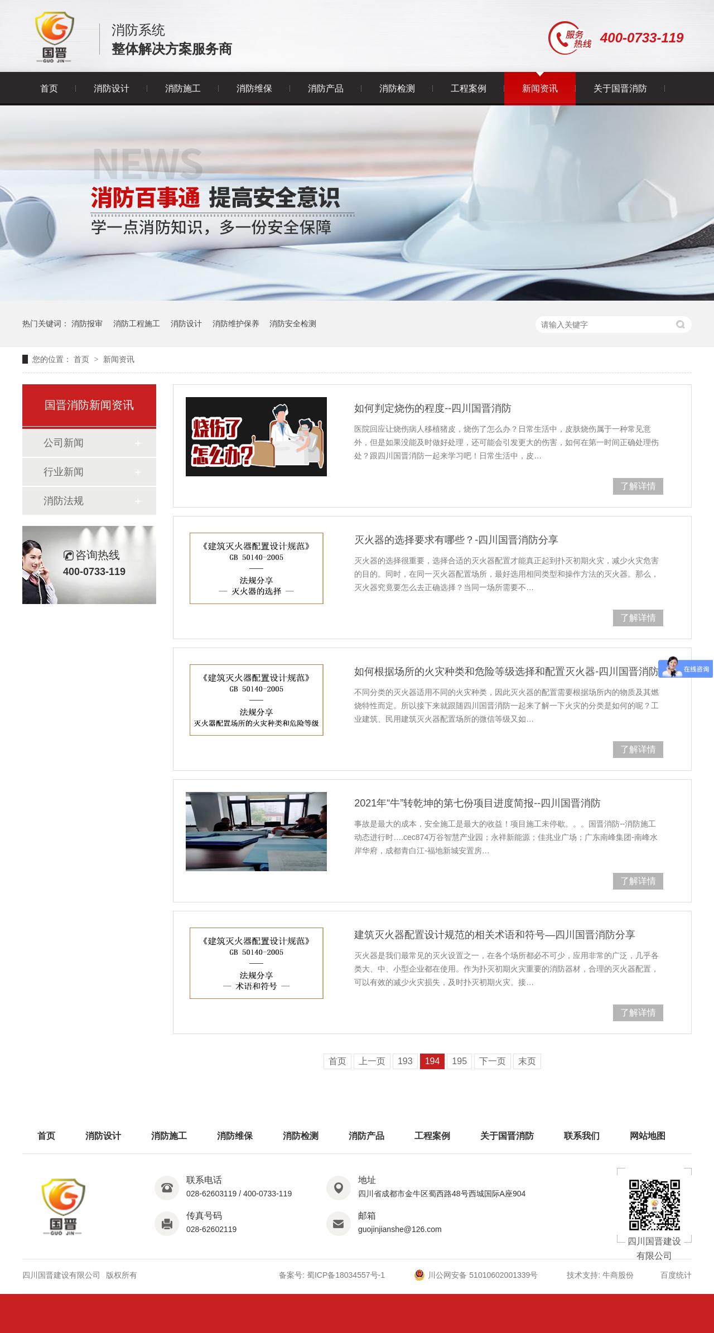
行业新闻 (64, 471)
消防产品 (326, 88)
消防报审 (87, 323)
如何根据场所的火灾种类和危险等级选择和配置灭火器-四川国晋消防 (506, 671)
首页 (49, 88)
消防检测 (397, 88)
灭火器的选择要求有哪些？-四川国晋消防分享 (456, 539)
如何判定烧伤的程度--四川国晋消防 (433, 408)
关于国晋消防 (620, 88)
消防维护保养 (236, 323)
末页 (527, 1061)
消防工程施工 (136, 323)
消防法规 (64, 500)
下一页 (492, 1061)
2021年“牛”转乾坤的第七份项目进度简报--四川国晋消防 (477, 803)
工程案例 (468, 88)
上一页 (372, 1061)
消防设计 (111, 88)
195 (459, 1061)
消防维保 (254, 88)
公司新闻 (64, 442)
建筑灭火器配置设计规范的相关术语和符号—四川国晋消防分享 (494, 934)
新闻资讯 (540, 88)
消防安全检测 (292, 323)
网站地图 (647, 1136)
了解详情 (638, 486)
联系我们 (582, 1136)
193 (405, 1061)
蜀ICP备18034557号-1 (346, 1275)
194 (432, 1061)
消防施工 (183, 88)
